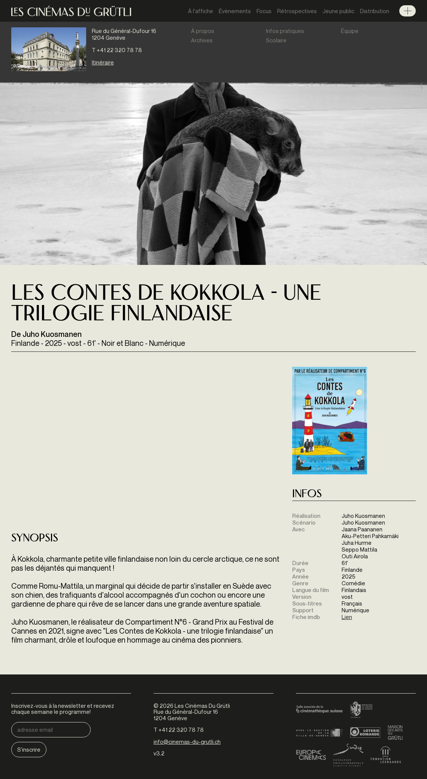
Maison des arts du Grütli (395, 732)
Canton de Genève (361, 710)
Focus (264, 10)
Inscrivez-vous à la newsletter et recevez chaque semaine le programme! (62, 709)
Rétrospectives (297, 10)
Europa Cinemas (311, 755)
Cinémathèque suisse (319, 710)
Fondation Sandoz (348, 755)
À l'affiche (200, 10)
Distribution (374, 10)
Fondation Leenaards (386, 755)
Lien (347, 616)
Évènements (235, 10)
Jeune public (338, 10)
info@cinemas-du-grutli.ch (187, 741)
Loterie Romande (365, 732)
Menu (407, 10)
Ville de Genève (319, 732)
